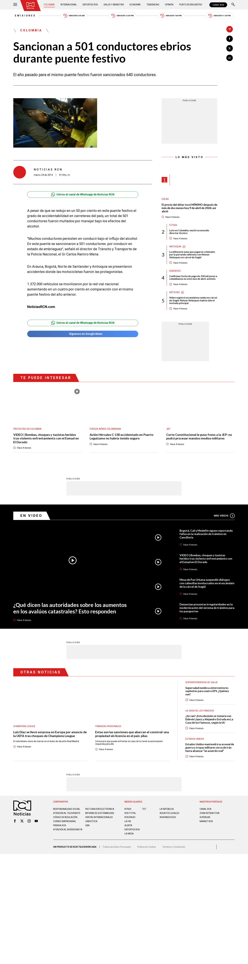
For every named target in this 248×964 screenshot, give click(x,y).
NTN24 (127, 810)
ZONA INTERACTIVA (210, 815)
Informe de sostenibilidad (93, 816)
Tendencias (152, 4)
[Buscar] (233, 5)
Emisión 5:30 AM (73, 16)
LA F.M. (127, 823)
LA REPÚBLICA (167, 810)
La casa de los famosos (199, 712)
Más (224, 517)
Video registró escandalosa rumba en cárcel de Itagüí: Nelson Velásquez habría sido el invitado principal (192, 301)
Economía (135, 4)
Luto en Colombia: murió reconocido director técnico (189, 232)
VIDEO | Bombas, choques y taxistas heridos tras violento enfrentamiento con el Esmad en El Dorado (46, 439)
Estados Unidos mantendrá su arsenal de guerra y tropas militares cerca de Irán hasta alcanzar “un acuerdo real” (208, 749)
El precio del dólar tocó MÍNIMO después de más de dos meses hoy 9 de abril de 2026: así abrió (189, 208)
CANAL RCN (218, 5)
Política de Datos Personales (117, 849)
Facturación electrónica (100, 810)
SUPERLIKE (205, 819)
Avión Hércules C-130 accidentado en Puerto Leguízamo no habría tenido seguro (122, 437)
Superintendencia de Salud (201, 683)
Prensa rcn (59, 829)
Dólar (165, 199)
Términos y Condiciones (174, 849)
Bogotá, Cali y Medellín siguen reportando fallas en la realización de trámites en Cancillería (207, 535)
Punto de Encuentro (190, 4)
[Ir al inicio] (30, 5)
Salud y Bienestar (114, 4)
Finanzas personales (108, 727)
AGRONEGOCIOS (168, 819)
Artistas (174, 293)
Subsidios (175, 271)
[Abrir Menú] (15, 5)
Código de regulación (65, 821)
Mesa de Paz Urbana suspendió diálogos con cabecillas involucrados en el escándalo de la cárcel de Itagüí (205, 584)
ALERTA (128, 827)
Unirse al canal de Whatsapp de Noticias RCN (83, 195)
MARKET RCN (206, 823)
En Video (31, 517)
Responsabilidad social (67, 810)
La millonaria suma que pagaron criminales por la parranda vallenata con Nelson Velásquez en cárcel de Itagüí (192, 255)
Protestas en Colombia (27, 430)
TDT (144, 810)
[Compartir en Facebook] (229, 39)
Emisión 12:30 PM (122, 16)
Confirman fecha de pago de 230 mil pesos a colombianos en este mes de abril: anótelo (193, 278)
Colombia (49, 4)
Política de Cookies (146, 849)
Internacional (68, 4)
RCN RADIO (130, 819)
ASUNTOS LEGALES (170, 815)
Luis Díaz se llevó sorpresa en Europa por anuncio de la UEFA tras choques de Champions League (50, 735)
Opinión (169, 4)
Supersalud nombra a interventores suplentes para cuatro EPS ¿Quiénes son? (207, 692)
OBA (87, 829)
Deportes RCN (90, 4)
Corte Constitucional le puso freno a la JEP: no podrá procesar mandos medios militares (199, 437)
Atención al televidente (67, 815)
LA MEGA (129, 835)
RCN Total (130, 815)
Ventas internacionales (99, 821)
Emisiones (24, 15)
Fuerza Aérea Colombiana (105, 430)
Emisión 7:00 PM (172, 16)
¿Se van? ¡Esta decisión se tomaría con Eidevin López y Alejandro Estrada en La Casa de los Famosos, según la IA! (209, 721)
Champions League (24, 727)
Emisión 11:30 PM (221, 16)
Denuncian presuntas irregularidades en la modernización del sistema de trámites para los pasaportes (207, 609)
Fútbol (173, 225)
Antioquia (175, 247)
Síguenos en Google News (83, 334)
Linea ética (91, 825)
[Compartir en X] (229, 48)
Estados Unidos (194, 740)
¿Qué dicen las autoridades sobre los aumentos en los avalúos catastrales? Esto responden (70, 609)
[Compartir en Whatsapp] (229, 58)
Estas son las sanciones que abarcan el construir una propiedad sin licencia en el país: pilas (132, 735)
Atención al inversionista (61, 835)
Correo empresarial (65, 825)
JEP (168, 430)
